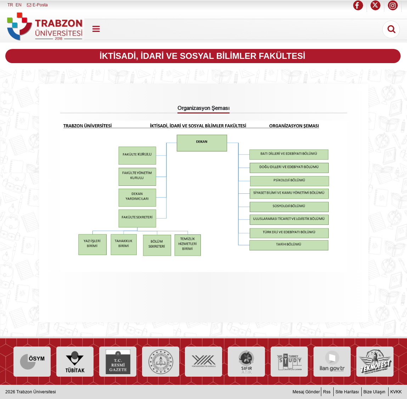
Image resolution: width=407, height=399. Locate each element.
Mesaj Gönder (306, 391)
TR (10, 4)
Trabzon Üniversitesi (36, 391)
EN (19, 4)
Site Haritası (347, 391)
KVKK (396, 391)
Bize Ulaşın (374, 391)
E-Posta (37, 4)
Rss (326, 391)
